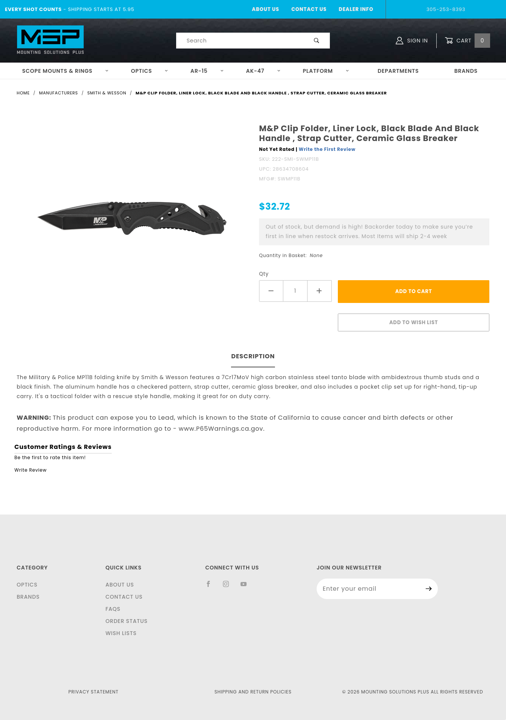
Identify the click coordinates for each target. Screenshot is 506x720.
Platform (326, 71)
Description (253, 356)
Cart (467, 40)
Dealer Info (356, 9)
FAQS (112, 609)
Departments (398, 71)
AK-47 (263, 71)
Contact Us (308, 9)
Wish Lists (120, 633)
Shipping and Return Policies (253, 692)
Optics (150, 71)
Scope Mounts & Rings (65, 71)
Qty (264, 274)
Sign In (412, 40)
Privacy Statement (94, 692)
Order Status (126, 621)
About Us (265, 9)
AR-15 (207, 71)
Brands (466, 71)
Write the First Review (327, 149)
